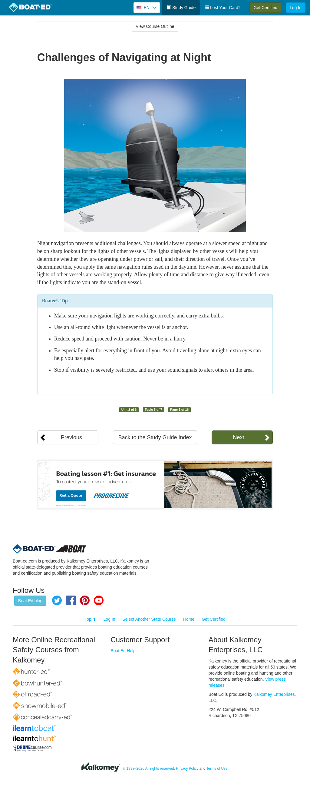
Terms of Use (217, 768)
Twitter (57, 600)
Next (238, 437)
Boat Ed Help (123, 650)
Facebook (71, 600)
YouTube (99, 600)
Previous (71, 437)
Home (188, 619)
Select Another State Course (149, 619)
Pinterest (85, 600)
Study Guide (181, 7)
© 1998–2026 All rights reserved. (149, 768)
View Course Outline (155, 26)
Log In (296, 7)
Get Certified (265, 7)
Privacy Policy (187, 768)
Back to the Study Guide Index (155, 437)
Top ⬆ (90, 619)
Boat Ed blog (30, 600)
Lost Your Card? (222, 7)
